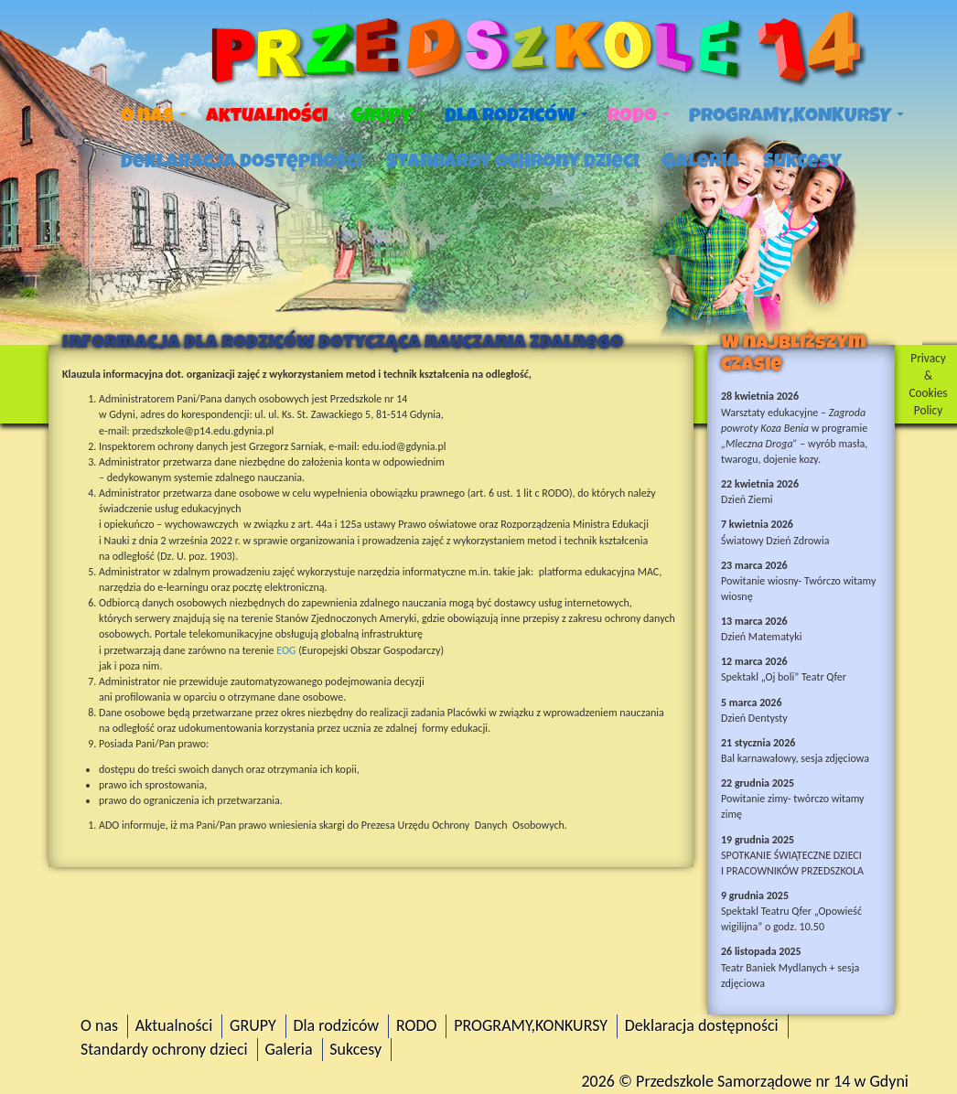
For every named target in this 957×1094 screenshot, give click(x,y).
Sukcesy (802, 161)
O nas (154, 115)
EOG (286, 650)
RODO (639, 115)
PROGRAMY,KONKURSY (796, 115)
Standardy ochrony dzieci (512, 161)
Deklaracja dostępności (241, 161)
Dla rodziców (516, 115)
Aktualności (267, 115)
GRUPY (388, 115)
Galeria (700, 161)
